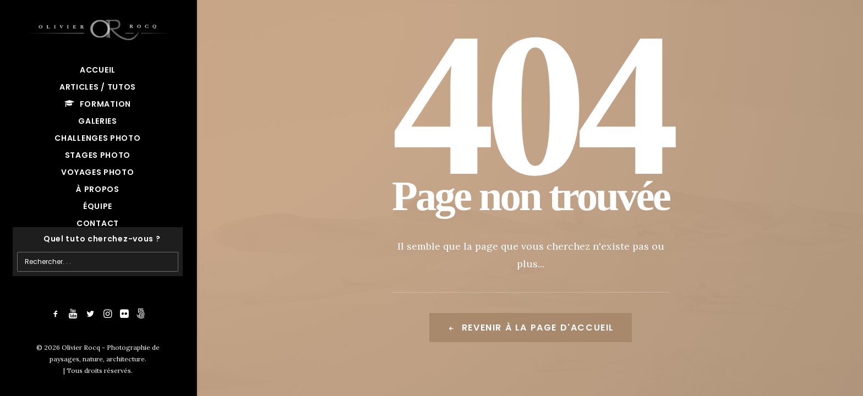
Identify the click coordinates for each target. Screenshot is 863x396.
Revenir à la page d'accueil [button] (530, 327)
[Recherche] (97, 239)
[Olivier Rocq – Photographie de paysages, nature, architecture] (98, 28)
